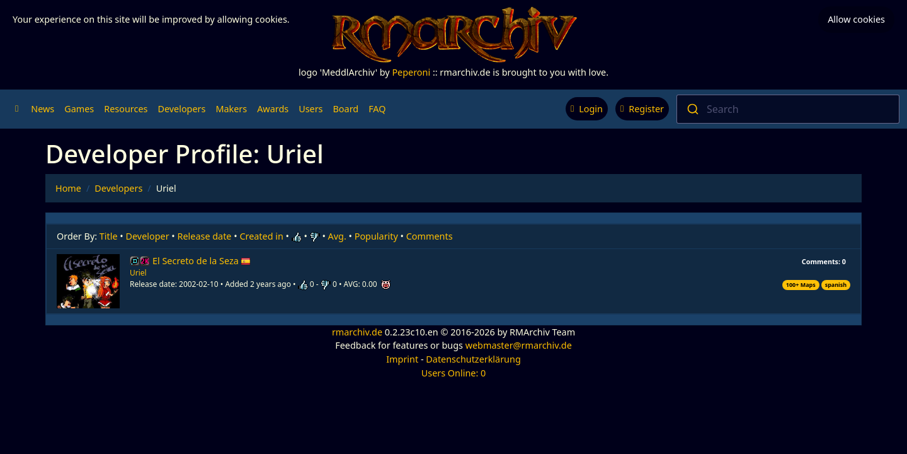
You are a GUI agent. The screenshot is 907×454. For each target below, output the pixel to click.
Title (109, 236)
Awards (272, 109)
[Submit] (692, 109)
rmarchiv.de (357, 332)
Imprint (402, 359)
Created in (261, 236)
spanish (836, 285)
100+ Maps (801, 285)
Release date (205, 236)
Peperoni (411, 72)
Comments (429, 236)
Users (310, 109)
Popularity (376, 236)
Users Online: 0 (453, 373)
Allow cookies (856, 19)
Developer (147, 236)
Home (68, 188)
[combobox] (787, 109)
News (42, 109)
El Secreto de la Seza (201, 261)
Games (79, 109)
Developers (181, 109)
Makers (231, 109)
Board (346, 109)
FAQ (376, 109)
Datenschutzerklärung (473, 359)
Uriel (138, 272)
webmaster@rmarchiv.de (518, 345)
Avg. (337, 236)
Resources (125, 109)
